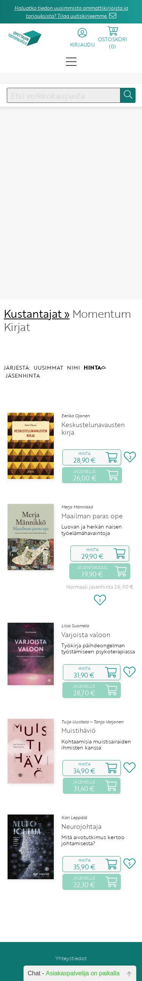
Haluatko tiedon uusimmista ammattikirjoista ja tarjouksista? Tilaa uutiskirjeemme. (71, 12)
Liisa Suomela (75, 597)
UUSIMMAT (48, 338)
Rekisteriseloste (71, 950)
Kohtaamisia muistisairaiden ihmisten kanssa (96, 715)
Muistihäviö (78, 702)
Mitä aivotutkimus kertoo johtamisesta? (93, 811)
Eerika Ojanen (75, 387)
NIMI (73, 338)
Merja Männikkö (77, 478)
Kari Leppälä (74, 788)
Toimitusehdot (71, 940)
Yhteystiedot (71, 929)
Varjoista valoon (85, 605)
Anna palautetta (71, 961)
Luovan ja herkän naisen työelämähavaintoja (91, 501)
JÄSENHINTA (23, 347)
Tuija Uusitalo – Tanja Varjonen (92, 693)
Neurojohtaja (81, 797)
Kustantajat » (37, 284)
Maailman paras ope (92, 487)
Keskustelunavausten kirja (93, 399)
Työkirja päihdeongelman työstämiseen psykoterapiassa (98, 619)
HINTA (95, 338)
